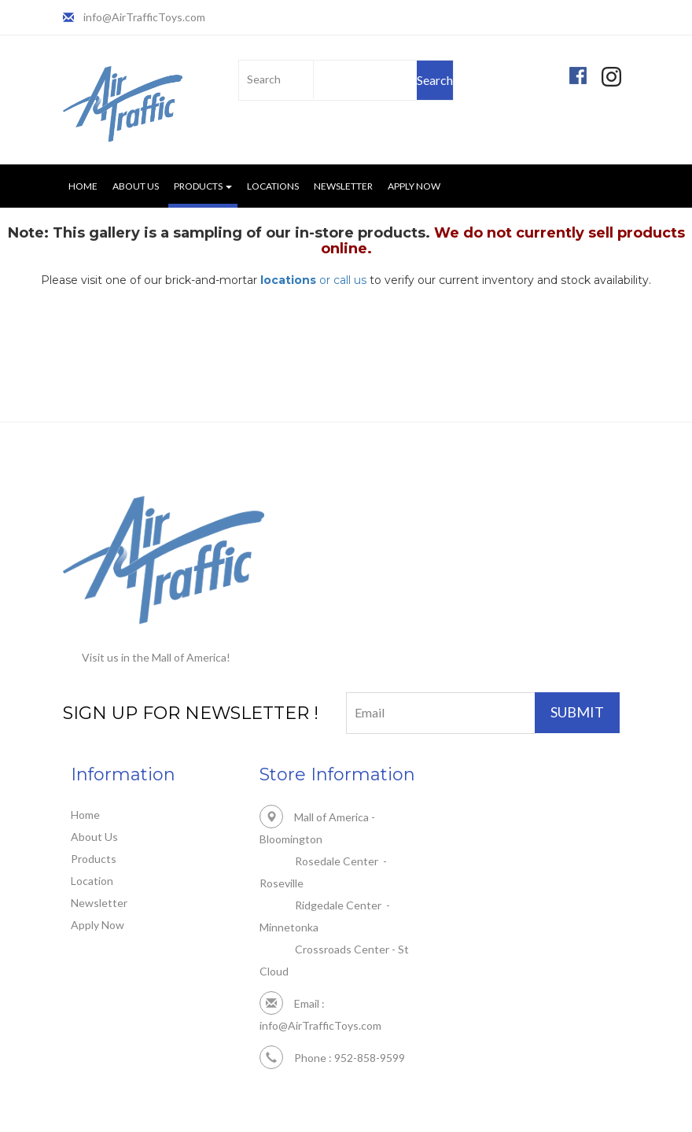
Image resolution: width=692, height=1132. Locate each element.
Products (93, 858)
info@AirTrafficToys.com (144, 17)
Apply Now (414, 186)
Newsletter (343, 186)
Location (92, 880)
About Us (135, 186)
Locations (273, 186)
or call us (313, 280)
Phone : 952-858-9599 (332, 1057)
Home (83, 186)
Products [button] (203, 186)
